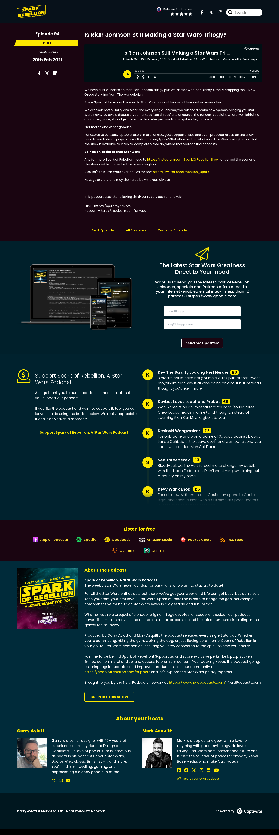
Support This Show (109, 703)
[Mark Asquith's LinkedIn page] (198, 776)
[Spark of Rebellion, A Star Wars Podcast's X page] (208, 13)
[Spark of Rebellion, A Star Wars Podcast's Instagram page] (218, 13)
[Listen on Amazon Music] (156, 542)
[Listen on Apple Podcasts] (44, 542)
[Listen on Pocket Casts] (198, 542)
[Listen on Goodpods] (116, 542)
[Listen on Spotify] (83, 542)
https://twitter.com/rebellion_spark (181, 172)
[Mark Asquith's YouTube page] (203, 776)
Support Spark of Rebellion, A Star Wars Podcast (84, 432)
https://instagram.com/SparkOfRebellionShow (183, 159)
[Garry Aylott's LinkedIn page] (63, 787)
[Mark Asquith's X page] (189, 776)
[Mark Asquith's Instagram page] (193, 776)
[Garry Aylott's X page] (54, 787)
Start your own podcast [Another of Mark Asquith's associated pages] (198, 784)
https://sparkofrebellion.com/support (117, 678)
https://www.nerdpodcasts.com (197, 688)
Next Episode (103, 230)
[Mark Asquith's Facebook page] (179, 776)
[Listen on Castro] (154, 556)
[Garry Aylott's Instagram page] (58, 787)
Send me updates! (202, 343)
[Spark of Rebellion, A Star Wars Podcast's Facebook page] (202, 13)
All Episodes (136, 230)
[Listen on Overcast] (122, 556)
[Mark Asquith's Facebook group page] (184, 776)
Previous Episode (172, 230)
